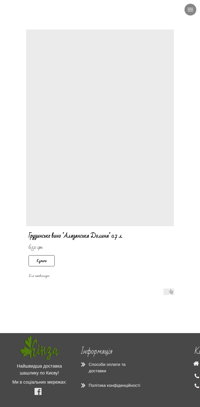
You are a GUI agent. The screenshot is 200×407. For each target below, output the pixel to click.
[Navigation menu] (190, 9)
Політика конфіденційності (114, 385)
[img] (39, 347)
